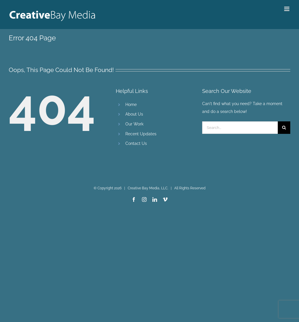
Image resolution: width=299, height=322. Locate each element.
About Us (134, 114)
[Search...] (240, 127)
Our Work (134, 124)
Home (131, 104)
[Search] (284, 127)
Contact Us (136, 143)
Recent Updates (140, 134)
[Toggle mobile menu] (287, 9)
